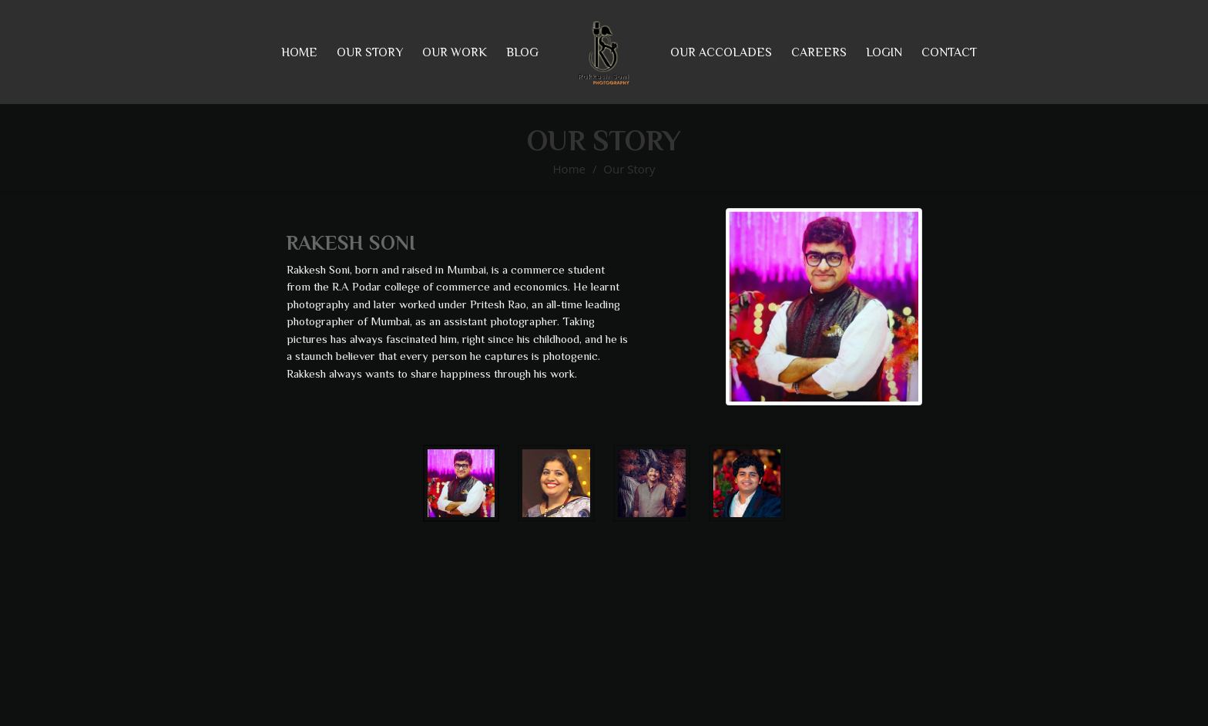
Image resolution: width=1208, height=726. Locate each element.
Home (299, 52)
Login (884, 52)
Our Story (629, 168)
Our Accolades (721, 52)
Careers (819, 52)
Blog (522, 52)
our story (370, 52)
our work (454, 52)
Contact (949, 52)
